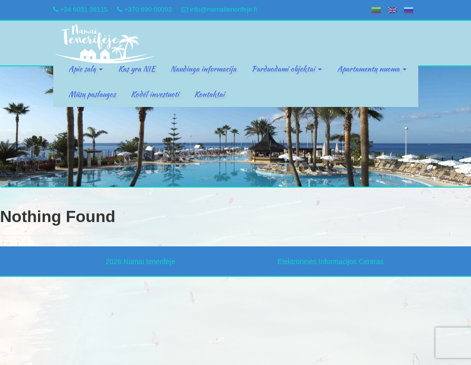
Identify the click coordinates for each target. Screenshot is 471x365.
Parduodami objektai (286, 69)
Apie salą (85, 69)
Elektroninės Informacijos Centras (330, 262)
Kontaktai (209, 94)
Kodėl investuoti (155, 94)
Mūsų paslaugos (92, 94)
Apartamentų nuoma (372, 69)
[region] (235, 127)
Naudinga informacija (203, 69)
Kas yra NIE (136, 69)
